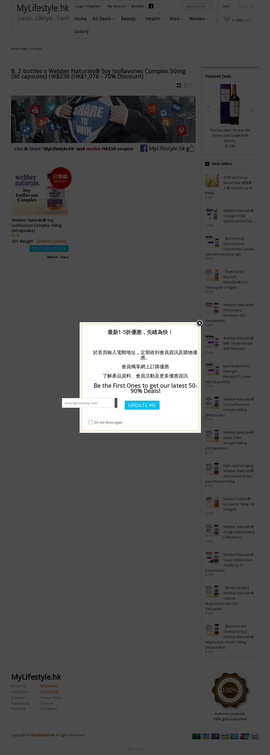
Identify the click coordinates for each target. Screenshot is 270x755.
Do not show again (105, 422)
